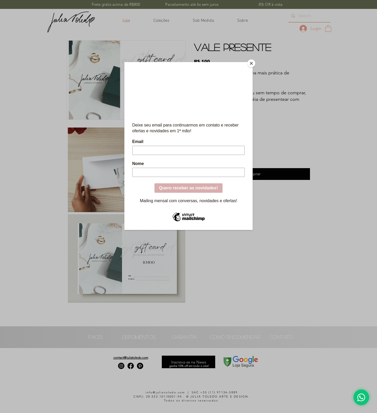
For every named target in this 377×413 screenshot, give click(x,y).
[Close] (251, 63)
